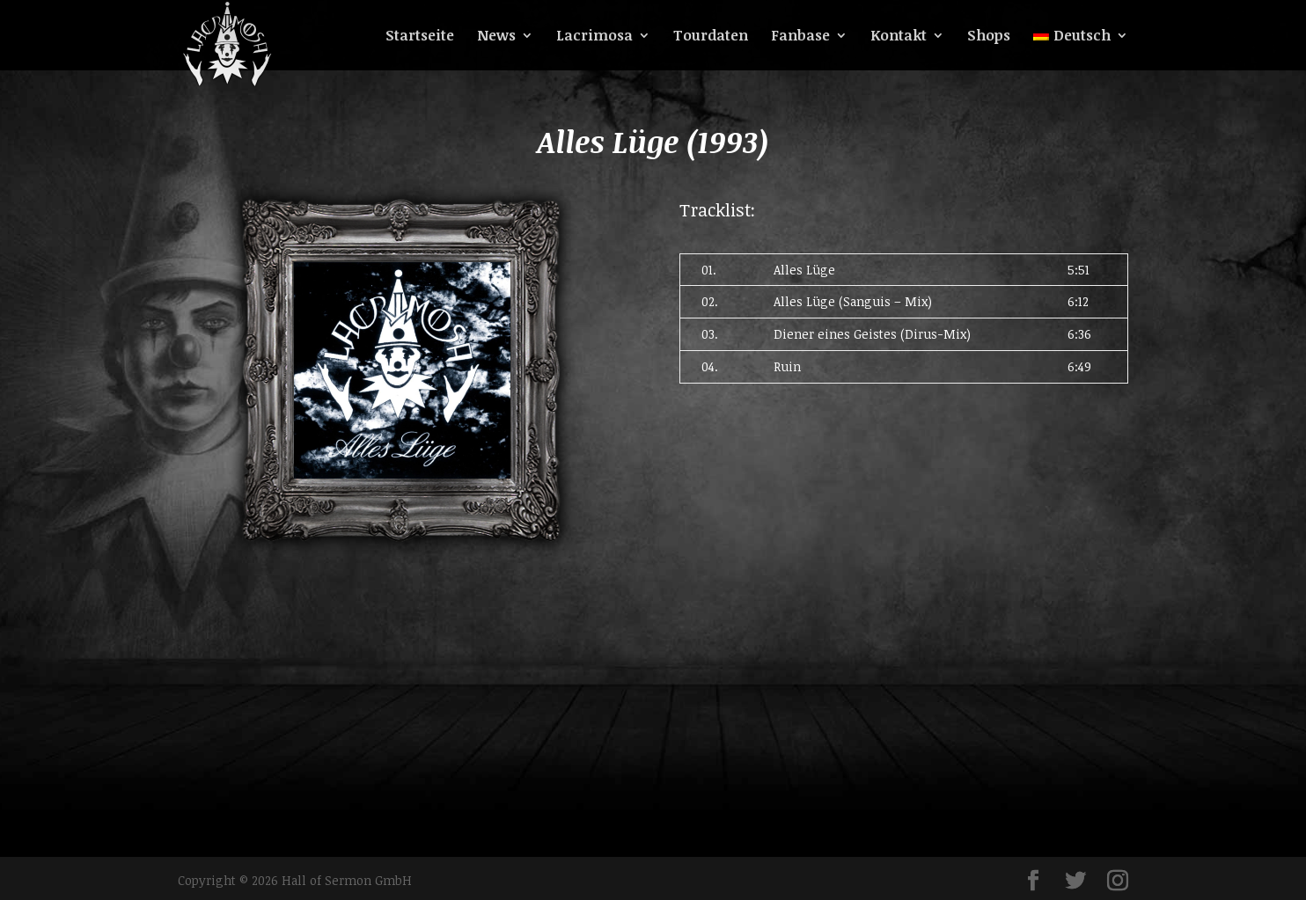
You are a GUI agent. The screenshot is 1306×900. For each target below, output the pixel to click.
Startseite (419, 37)
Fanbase (800, 37)
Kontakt (898, 37)
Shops (988, 37)
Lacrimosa (594, 37)
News (496, 37)
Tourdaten (710, 37)
